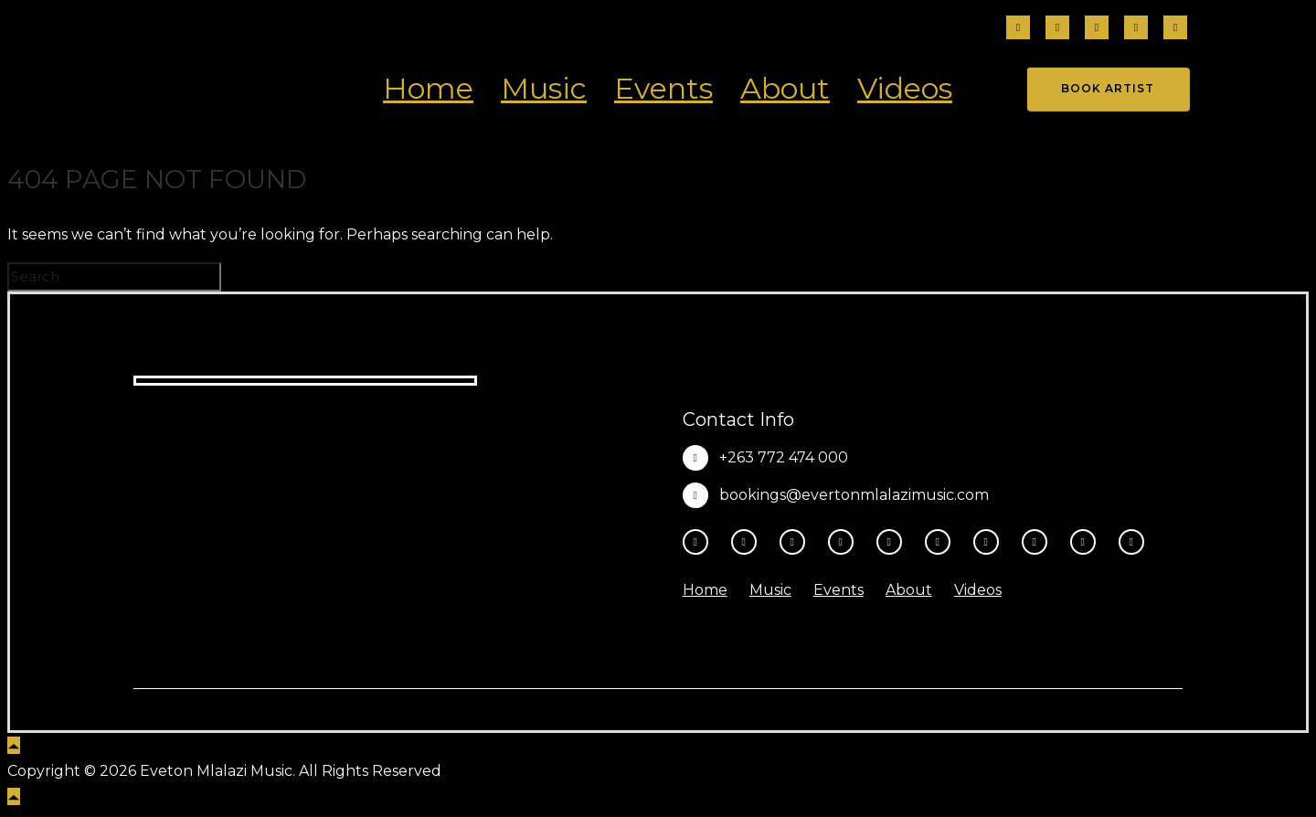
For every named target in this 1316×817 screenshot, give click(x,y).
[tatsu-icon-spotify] (990, 542)
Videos (904, 88)
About (785, 88)
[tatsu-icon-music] (1039, 542)
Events (663, 88)
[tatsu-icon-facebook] (1018, 29)
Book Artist (1107, 88)
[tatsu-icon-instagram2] (1057, 29)
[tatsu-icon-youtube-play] (893, 542)
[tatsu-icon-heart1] (1131, 542)
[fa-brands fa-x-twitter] (1175, 29)
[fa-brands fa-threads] (1096, 29)
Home (428, 88)
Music (544, 88)
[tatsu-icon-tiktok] (1136, 29)
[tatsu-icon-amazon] (1087, 542)
